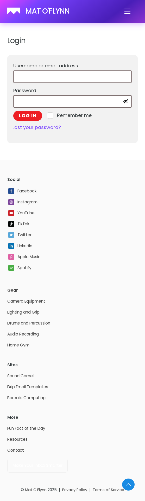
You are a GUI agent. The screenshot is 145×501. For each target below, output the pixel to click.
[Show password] (126, 101)
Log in (27, 115)
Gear (12, 290)
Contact (15, 450)
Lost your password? (36, 127)
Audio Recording (23, 334)
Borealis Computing (26, 397)
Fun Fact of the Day (26, 428)
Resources (17, 439)
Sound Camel (20, 376)
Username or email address (57, 65)
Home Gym (18, 345)
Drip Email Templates (27, 387)
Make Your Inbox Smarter (37, 465)
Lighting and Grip (23, 312)
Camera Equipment (26, 301)
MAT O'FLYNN (48, 11)
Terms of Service (108, 489)
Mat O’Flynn (36, 489)
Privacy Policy (74, 489)
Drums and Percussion (28, 323)
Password (36, 90)
